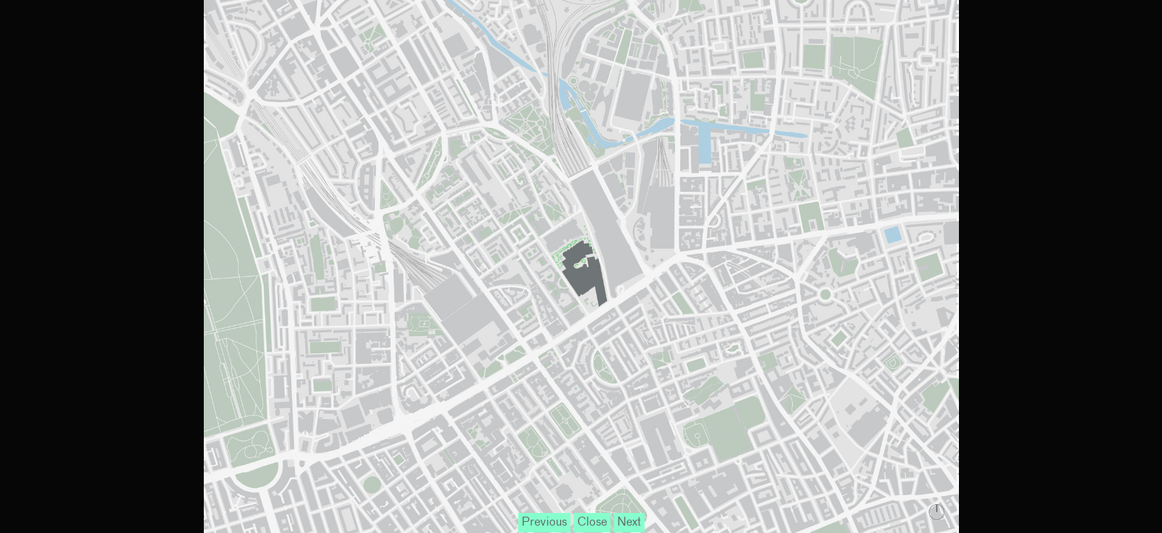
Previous (544, 523)
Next (629, 523)
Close (592, 523)
